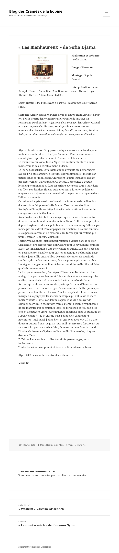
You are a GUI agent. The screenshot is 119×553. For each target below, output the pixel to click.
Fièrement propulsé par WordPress (34, 546)
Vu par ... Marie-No (77, 444)
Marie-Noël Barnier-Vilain (52, 444)
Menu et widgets (106, 16)
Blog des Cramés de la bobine (35, 11)
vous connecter (41, 475)
